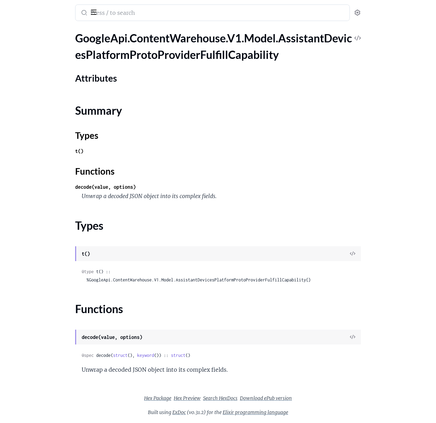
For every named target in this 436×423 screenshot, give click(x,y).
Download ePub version (318, 398)
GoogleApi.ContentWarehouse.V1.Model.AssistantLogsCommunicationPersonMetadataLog (49, 275)
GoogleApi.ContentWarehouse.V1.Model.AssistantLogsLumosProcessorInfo (49, 406)
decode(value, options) (157, 187)
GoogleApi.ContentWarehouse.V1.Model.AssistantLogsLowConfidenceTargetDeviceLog (49, 396)
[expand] (96, 46)
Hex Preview (238, 398)
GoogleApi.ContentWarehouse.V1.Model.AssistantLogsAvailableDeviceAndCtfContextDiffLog (49, 229)
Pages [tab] (12, 32)
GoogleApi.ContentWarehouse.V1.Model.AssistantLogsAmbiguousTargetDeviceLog (49, 210)
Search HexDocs (272, 398)
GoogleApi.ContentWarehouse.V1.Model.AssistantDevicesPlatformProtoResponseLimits (49, 117)
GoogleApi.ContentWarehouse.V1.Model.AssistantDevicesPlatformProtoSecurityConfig (49, 127)
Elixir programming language (307, 412)
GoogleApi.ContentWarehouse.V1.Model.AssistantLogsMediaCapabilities (49, 415)
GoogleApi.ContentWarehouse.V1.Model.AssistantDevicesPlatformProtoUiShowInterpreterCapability (49, 182)
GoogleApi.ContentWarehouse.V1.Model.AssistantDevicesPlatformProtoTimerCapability (49, 155)
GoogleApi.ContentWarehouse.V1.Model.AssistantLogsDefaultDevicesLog (49, 322)
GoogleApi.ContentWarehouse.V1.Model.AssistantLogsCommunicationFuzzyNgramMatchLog (49, 257)
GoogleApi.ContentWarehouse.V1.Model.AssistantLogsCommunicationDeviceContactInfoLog (49, 248)
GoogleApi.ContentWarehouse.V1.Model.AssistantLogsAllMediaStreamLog (49, 201)
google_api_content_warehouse (52, 8)
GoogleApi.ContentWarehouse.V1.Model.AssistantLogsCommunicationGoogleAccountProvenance (49, 266)
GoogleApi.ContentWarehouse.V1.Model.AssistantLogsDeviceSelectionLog (49, 359)
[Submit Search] (135, 13)
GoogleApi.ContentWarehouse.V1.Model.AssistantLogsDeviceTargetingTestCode (49, 378)
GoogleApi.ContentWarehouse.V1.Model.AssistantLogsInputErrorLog (49, 387)
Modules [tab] (39, 32)
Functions (23, 96)
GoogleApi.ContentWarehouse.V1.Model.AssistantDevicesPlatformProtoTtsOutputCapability (49, 173)
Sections (21, 58)
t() (131, 151)
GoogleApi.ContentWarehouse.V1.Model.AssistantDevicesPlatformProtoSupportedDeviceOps (49, 145)
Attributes (28, 69)
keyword (197, 355)
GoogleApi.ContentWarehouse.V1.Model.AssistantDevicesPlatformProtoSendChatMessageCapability (49, 136)
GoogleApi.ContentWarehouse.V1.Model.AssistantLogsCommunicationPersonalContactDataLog (49, 285)
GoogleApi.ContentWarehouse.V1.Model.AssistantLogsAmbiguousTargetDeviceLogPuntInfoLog (49, 220)
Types (18, 87)
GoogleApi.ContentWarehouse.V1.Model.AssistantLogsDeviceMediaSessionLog (49, 350)
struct (172, 355)
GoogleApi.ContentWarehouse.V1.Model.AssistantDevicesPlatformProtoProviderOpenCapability (49, 108)
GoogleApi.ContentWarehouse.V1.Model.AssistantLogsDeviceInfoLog (49, 341)
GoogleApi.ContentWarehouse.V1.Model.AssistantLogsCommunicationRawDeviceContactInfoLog (49, 303)
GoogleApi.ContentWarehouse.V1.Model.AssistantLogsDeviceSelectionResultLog (49, 368)
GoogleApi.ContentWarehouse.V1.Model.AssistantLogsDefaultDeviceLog (49, 313)
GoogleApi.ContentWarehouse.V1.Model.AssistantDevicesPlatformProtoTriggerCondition (49, 164)
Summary (22, 79)
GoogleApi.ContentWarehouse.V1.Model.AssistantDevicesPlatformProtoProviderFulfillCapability (49, 46)
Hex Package (209, 398)
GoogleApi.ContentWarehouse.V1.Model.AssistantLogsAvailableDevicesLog (49, 238)
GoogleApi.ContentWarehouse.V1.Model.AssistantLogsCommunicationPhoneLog (49, 294)
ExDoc (230, 412)
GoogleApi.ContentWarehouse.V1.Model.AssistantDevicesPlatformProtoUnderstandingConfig (49, 192)
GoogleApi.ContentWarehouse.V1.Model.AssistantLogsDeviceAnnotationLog (49, 331)
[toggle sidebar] (94, 11)
